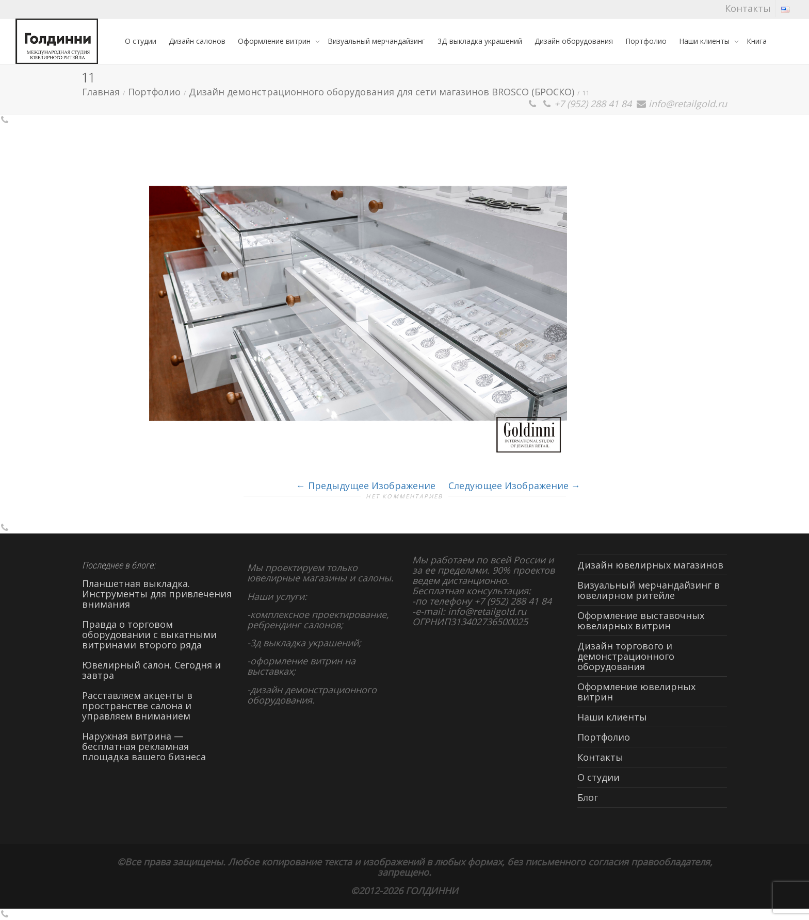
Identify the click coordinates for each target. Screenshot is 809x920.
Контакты (748, 8)
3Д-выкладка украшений (480, 41)
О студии (140, 41)
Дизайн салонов (197, 41)
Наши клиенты (705, 41)
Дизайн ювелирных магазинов (650, 565)
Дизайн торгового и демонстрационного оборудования (625, 656)
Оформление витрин (275, 41)
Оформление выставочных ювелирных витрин (640, 620)
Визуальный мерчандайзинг (376, 41)
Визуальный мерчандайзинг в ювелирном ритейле (648, 590)
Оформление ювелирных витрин (636, 691)
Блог (587, 797)
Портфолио (646, 41)
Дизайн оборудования (574, 41)
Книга (757, 41)
